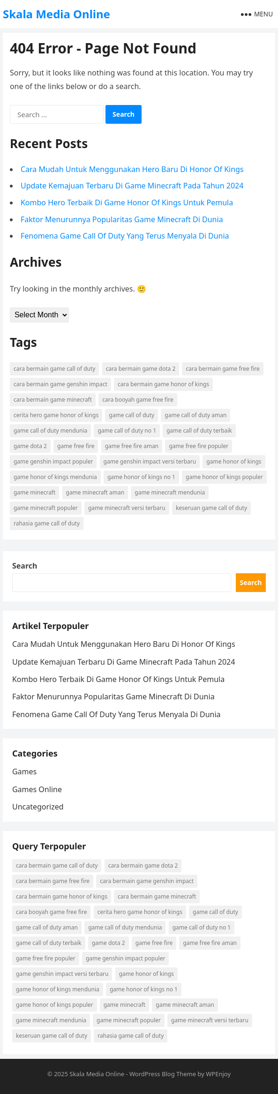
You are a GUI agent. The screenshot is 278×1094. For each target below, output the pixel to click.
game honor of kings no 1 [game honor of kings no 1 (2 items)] (141, 477)
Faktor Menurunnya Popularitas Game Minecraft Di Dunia (122, 219)
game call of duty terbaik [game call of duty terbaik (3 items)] (199, 431)
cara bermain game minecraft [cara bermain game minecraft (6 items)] (53, 400)
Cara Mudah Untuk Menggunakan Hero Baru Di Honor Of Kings (132, 169)
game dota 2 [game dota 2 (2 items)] (30, 446)
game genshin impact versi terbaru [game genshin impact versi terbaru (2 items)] (150, 461)
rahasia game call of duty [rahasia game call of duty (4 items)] (47, 523)
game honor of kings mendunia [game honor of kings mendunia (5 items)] (55, 477)
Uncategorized (38, 807)
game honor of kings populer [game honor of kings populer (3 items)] (224, 477)
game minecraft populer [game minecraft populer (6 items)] (46, 508)
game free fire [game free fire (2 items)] (75, 446)
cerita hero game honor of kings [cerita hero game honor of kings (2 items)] (56, 415)
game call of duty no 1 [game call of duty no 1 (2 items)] (127, 431)
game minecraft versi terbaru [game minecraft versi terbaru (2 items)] (126, 508)
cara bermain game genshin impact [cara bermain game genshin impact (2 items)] (60, 384)
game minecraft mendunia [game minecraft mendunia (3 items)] (170, 492)
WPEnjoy (218, 1074)
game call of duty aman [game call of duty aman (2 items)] (195, 415)
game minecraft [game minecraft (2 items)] (34, 492)
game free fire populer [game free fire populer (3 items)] (198, 446)
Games (24, 771)
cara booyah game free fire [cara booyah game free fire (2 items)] (137, 400)
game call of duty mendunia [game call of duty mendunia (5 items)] (50, 431)
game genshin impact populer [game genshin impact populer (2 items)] (53, 461)
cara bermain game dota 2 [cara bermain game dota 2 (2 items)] (141, 369)
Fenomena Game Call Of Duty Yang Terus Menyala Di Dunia (125, 236)
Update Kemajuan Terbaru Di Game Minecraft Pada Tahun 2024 (132, 185)
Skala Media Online (56, 14)
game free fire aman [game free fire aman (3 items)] (132, 446)
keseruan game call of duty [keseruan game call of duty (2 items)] (211, 508)
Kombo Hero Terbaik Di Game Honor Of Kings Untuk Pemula (127, 202)
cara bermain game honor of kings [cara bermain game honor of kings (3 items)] (163, 384)
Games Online (37, 789)
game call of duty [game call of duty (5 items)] (131, 415)
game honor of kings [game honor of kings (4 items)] (233, 461)
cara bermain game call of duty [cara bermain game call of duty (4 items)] (55, 369)
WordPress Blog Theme (162, 1074)
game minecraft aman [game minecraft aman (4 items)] (95, 492)
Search (24, 566)
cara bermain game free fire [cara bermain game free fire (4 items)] (222, 369)
